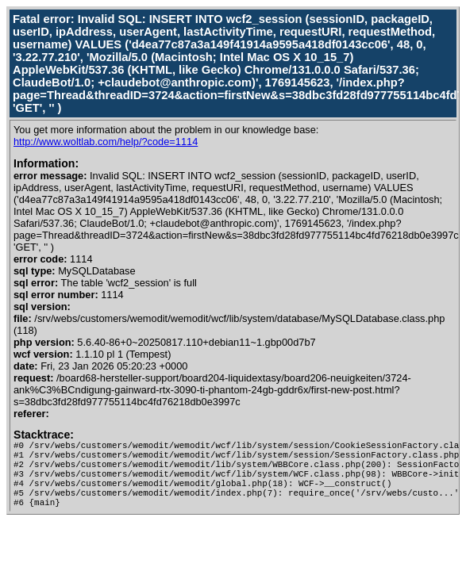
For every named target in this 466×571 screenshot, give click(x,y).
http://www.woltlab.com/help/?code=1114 (105, 142)
